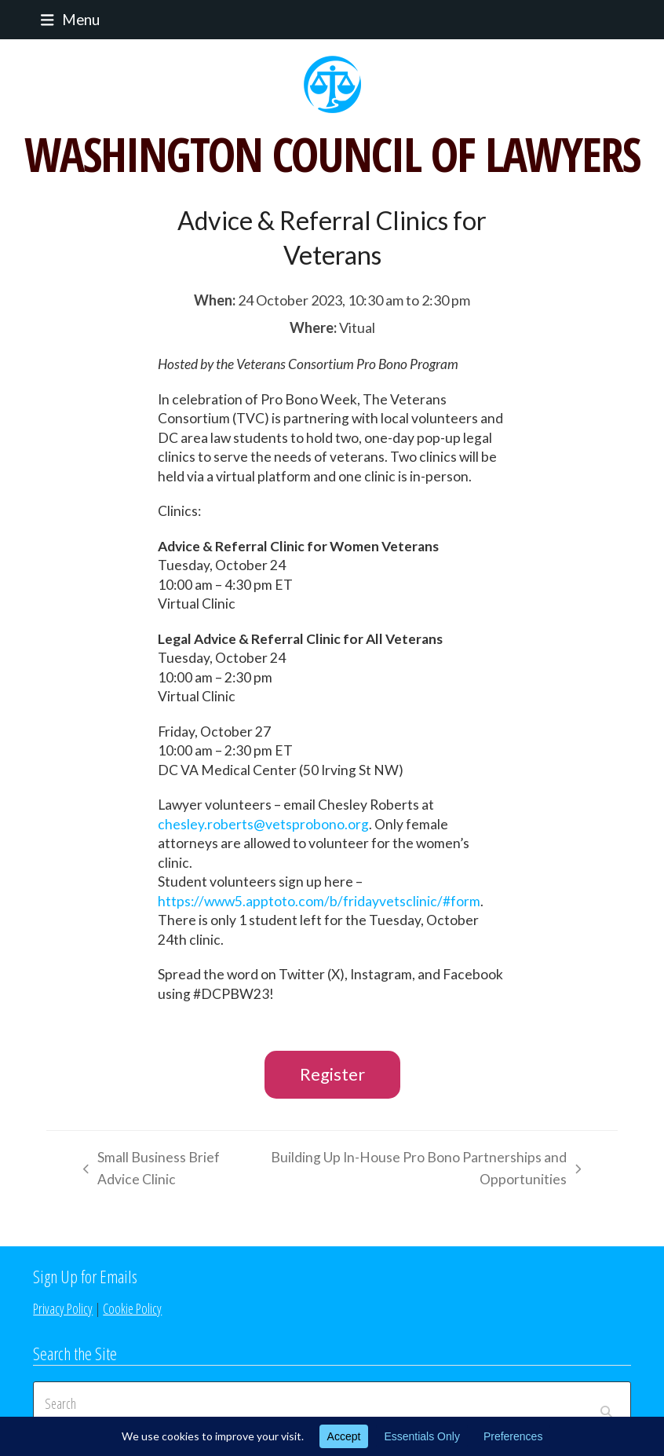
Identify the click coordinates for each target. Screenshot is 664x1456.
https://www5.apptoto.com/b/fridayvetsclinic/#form (319, 901)
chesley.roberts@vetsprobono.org (263, 824)
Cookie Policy (132, 1308)
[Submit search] (606, 1403)
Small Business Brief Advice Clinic (147, 1170)
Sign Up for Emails (85, 1276)
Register (332, 1074)
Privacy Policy (63, 1308)
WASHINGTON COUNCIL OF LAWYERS (332, 154)
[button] (66, 19)
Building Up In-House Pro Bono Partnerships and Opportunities (425, 1170)
